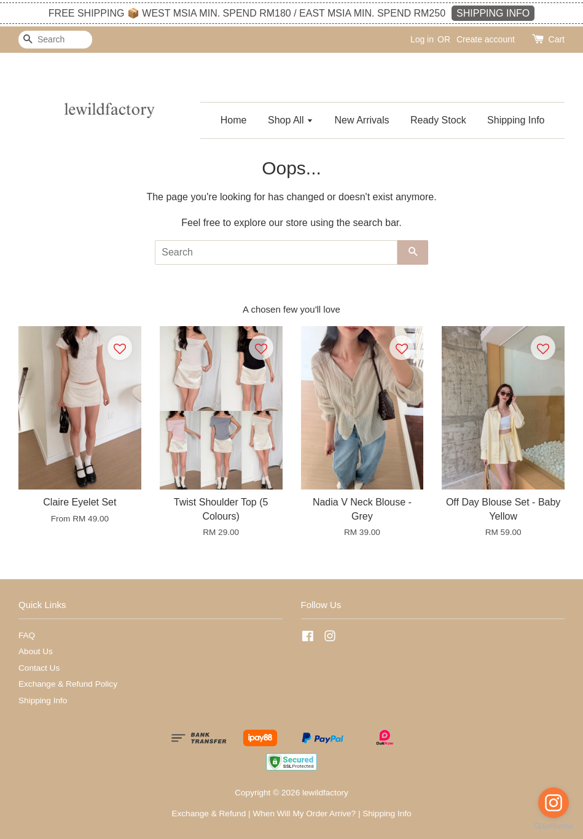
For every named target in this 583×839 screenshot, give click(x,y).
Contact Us (39, 668)
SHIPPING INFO (493, 13)
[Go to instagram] (553, 802)
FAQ (26, 635)
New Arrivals (362, 120)
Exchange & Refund (208, 813)
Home (234, 120)
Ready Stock (438, 120)
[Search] (55, 40)
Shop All (290, 120)
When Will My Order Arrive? (304, 813)
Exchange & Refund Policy (67, 684)
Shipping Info (515, 120)
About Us (35, 651)
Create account (485, 39)
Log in (422, 39)
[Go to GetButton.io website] (553, 826)
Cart (557, 39)
